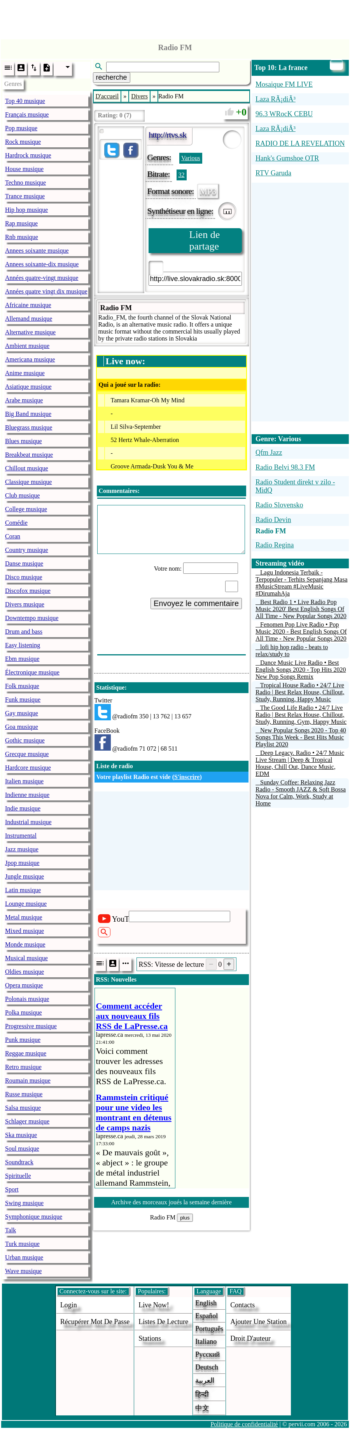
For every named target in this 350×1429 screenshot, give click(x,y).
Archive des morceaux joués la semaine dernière (171, 1202)
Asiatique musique (28, 386)
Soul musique (22, 1148)
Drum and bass (23, 631)
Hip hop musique (26, 209)
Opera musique (24, 985)
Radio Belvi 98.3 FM (285, 467)
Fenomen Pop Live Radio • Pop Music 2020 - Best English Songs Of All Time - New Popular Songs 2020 (301, 631)
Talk (10, 1230)
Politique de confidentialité (244, 1424)
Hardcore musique (28, 767)
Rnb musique (21, 237)
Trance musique (25, 196)
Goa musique (21, 726)
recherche (111, 77)
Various (190, 158)
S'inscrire (187, 777)
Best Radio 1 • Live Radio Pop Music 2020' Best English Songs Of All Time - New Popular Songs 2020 (301, 609)
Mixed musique (24, 931)
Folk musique (22, 686)
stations (149, 1338)
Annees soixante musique (37, 250)
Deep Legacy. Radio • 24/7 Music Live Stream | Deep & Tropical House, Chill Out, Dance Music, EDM (300, 763)
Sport (12, 1189)
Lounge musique (26, 903)
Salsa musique (23, 1107)
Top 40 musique (25, 101)
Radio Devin (273, 520)
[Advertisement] (175, 17)
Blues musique (23, 441)
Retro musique (23, 1067)
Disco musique (23, 577)
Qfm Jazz (269, 452)
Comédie (16, 522)
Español (206, 1316)
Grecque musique (27, 754)
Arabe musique (24, 400)
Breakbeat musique (29, 454)
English (206, 1303)
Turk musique (22, 1243)
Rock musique (23, 141)
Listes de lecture (163, 1322)
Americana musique (30, 359)
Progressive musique (31, 1026)
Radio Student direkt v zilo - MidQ (295, 486)
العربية (204, 1380)
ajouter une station (258, 1322)
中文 (202, 1408)
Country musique (26, 550)
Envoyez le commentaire (196, 603)
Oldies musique (24, 971)
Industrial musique (28, 822)
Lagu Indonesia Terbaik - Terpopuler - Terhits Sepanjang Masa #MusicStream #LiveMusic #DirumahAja (302, 583)
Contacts (242, 1305)
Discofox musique (28, 590)
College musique (26, 509)
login (68, 1305)
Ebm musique (22, 658)
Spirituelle (18, 1175)
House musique (24, 169)
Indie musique (22, 808)
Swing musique (24, 1203)
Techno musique (25, 182)
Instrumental (21, 835)
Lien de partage (204, 240)
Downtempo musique (31, 618)
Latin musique (23, 890)
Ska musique (21, 1135)
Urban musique (24, 1257)
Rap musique (21, 223)
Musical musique (26, 958)
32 (181, 174)
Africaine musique (28, 305)
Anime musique (25, 373)
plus (184, 1218)
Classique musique (28, 482)
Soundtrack (19, 1162)
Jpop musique (22, 862)
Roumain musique (28, 1080)
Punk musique (22, 1039)
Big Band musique (28, 414)
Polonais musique (27, 999)
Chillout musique (26, 468)
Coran (12, 536)
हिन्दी (202, 1394)
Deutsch (206, 1367)
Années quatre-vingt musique (41, 277)
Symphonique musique (33, 1216)
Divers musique (24, 604)
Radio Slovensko (279, 505)
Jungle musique (24, 876)
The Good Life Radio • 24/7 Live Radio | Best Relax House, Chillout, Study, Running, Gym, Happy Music (301, 714)
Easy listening (22, 645)
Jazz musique (21, 849)
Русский (207, 1354)
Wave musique (23, 1271)
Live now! (153, 1305)
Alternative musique (30, 332)
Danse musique (24, 563)
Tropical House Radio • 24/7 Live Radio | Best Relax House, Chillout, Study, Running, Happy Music (300, 692)
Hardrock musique (28, 155)
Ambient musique (27, 345)
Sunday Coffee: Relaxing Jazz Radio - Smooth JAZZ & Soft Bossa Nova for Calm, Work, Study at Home (301, 793)
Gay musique (21, 713)
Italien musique (24, 781)
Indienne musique (27, 794)
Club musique (22, 495)
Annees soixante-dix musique (42, 264)
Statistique (110, 687)
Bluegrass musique (28, 427)
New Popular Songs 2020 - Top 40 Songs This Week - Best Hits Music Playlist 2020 (301, 737)
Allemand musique (28, 318)
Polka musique (23, 1012)
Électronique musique (32, 672)
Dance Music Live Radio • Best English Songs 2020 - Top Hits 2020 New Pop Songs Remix (301, 669)
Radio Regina (275, 545)
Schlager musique (27, 1121)
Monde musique (25, 944)
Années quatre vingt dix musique (46, 291)
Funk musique (22, 699)
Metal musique (23, 917)
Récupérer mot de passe (95, 1322)
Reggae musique (25, 1053)
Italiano (206, 1341)
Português (209, 1329)
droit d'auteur (250, 1338)
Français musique (27, 114)
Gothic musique (25, 740)
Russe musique (23, 1094)
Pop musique (21, 128)
